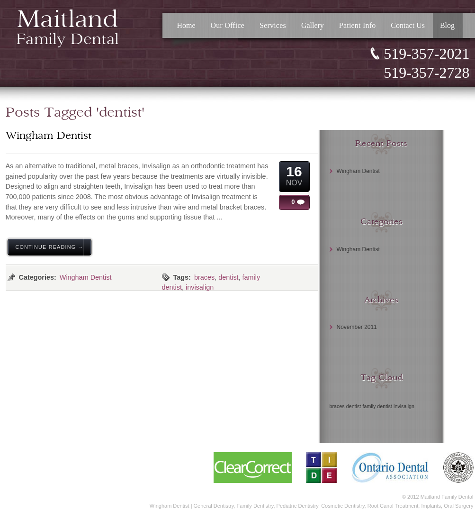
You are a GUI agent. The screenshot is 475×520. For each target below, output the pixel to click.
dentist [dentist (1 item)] (353, 406)
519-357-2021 (426, 53)
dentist (228, 277)
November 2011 (357, 327)
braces (204, 277)
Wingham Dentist (86, 277)
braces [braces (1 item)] (337, 406)
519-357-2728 (426, 72)
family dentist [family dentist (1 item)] (377, 406)
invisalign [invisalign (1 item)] (404, 406)
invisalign (200, 287)
